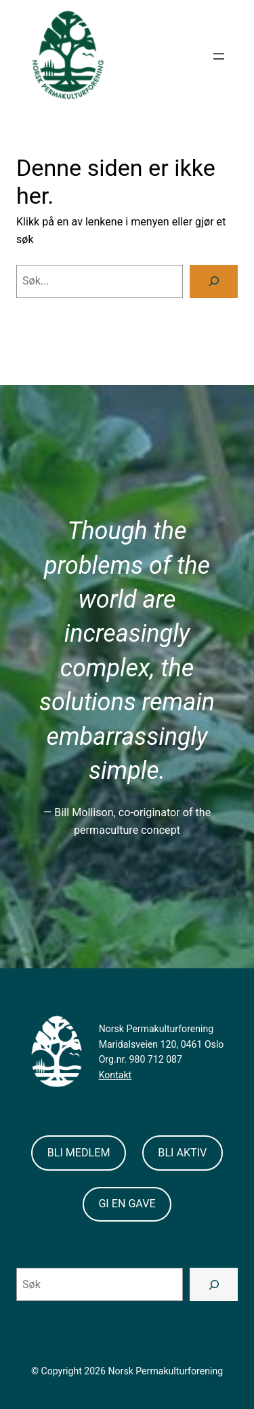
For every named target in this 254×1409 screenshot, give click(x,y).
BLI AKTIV (182, 1152)
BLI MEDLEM (78, 1152)
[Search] (214, 282)
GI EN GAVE (126, 1203)
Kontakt (115, 1074)
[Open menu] (219, 56)
